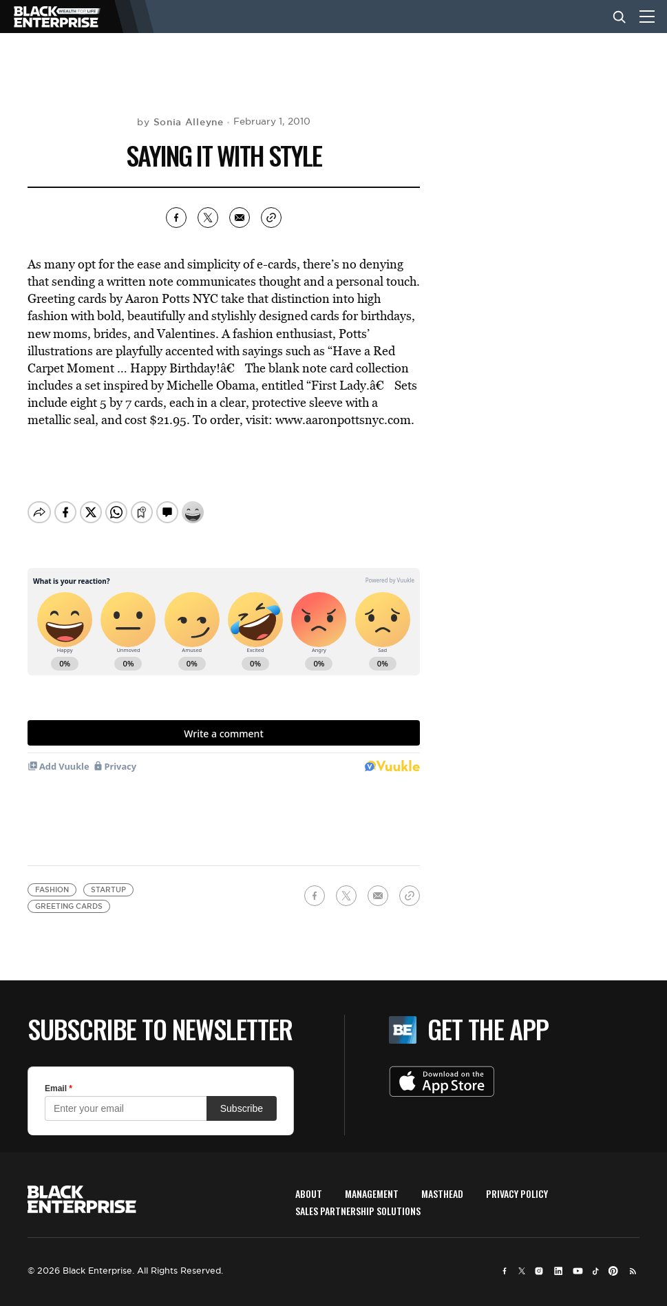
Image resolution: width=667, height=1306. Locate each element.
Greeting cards (69, 906)
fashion (52, 889)
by (180, 122)
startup (108, 889)
